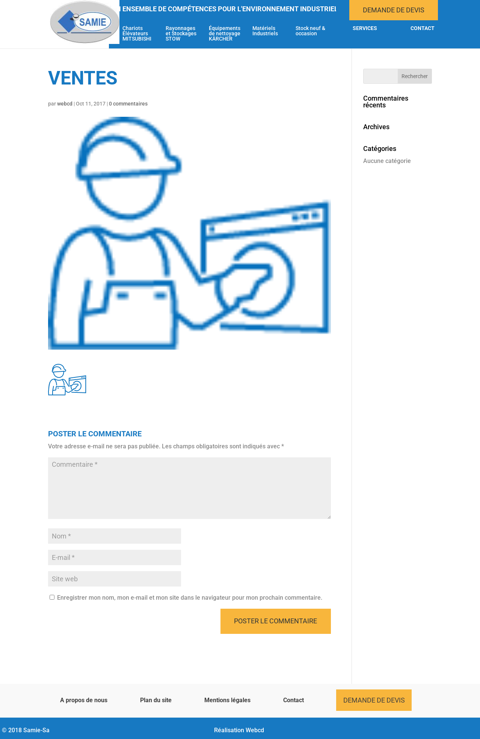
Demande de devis (393, 10)
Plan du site (156, 700)
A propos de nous (83, 700)
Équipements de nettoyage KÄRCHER (224, 34)
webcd (64, 104)
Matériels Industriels (265, 31)
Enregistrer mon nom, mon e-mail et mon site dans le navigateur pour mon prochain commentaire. (189, 597)
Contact (423, 28)
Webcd (255, 730)
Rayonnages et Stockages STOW (181, 34)
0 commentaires (128, 104)
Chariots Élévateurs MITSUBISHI (136, 34)
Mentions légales (227, 700)
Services (365, 28)
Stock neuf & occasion (310, 31)
